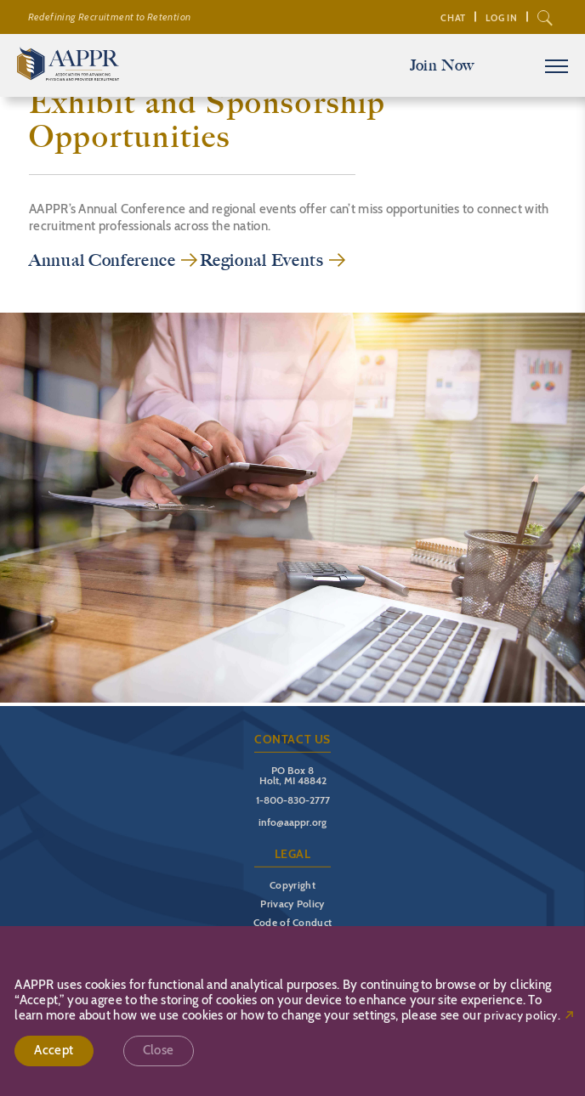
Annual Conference (102, 259)
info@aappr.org (292, 822)
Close (158, 1050)
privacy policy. (522, 1015)
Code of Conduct (292, 922)
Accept (53, 1050)
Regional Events (262, 259)
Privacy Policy (292, 903)
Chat (452, 18)
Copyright (292, 884)
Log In (502, 18)
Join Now (442, 65)
